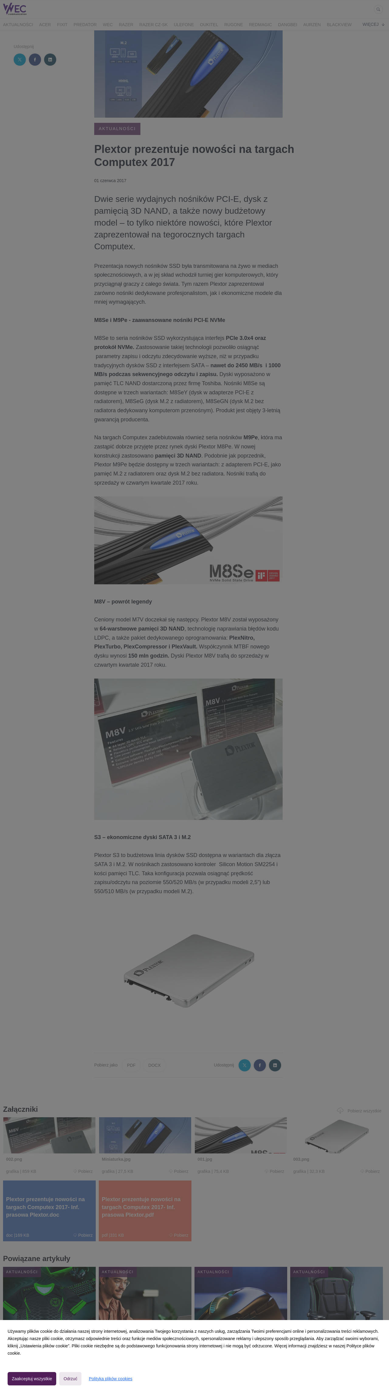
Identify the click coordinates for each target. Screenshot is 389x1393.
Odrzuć (70, 1378)
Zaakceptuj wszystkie (32, 1378)
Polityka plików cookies (110, 1378)
